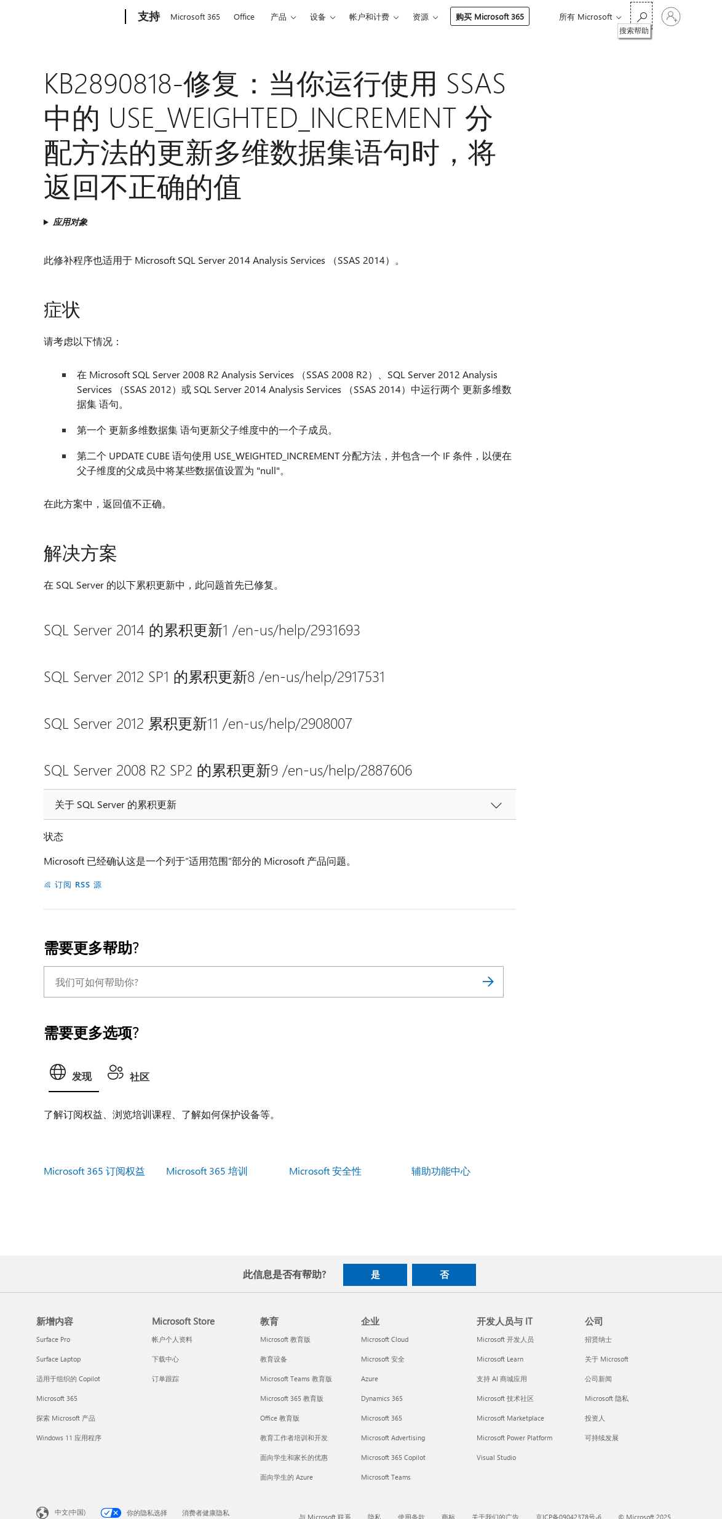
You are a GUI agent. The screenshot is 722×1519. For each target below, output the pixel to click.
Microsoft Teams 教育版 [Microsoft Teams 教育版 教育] (296, 1378)
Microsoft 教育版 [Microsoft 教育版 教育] (285, 1339)
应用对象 (70, 222)
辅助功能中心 (440, 1170)
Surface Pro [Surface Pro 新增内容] (53, 1339)
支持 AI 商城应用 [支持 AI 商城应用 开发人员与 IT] (502, 1378)
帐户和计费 (369, 16)
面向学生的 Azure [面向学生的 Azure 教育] (286, 1476)
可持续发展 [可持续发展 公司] (602, 1437)
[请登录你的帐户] (671, 16)
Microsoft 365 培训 (207, 1170)
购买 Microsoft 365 (490, 16)
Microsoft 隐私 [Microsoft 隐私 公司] (607, 1398)
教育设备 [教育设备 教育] (273, 1358)
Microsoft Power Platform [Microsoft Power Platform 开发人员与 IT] (514, 1437)
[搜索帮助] (641, 16)
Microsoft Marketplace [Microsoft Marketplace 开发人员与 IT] (510, 1417)
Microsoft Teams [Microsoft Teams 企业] (386, 1476)
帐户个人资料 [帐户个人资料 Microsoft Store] (172, 1339)
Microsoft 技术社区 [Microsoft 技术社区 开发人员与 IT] (505, 1398)
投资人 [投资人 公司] (595, 1417)
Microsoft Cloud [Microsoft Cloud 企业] (384, 1339)
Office (244, 16)
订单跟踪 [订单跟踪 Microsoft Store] (165, 1378)
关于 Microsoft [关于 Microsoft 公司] (607, 1358)
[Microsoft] (78, 17)
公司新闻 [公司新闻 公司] (598, 1378)
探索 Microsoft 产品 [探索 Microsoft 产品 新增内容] (65, 1417)
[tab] (74, 1075)
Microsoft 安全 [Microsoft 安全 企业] (383, 1358)
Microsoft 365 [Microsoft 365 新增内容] (56, 1398)
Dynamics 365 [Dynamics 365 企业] (382, 1398)
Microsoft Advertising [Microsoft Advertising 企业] (393, 1437)
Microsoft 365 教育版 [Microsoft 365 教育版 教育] (291, 1398)
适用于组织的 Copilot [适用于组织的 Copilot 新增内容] (68, 1378)
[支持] (148, 17)
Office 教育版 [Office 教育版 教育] (280, 1417)
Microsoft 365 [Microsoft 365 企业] (381, 1417)
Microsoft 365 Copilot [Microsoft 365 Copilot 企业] (393, 1457)
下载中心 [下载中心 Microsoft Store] (165, 1358)
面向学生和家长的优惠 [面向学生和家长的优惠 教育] (294, 1457)
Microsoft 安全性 (325, 1170)
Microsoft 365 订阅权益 (94, 1170)
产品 (279, 16)
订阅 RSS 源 (78, 884)
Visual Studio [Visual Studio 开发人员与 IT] (496, 1457)
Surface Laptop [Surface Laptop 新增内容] (58, 1358)
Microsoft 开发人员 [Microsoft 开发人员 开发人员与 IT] (505, 1339)
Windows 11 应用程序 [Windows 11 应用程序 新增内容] (68, 1437)
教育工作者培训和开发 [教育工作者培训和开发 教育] (294, 1437)
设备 (318, 16)
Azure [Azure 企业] (369, 1378)
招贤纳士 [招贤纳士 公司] (598, 1339)
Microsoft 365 (195, 16)
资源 (421, 16)
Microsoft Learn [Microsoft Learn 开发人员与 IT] (500, 1358)
